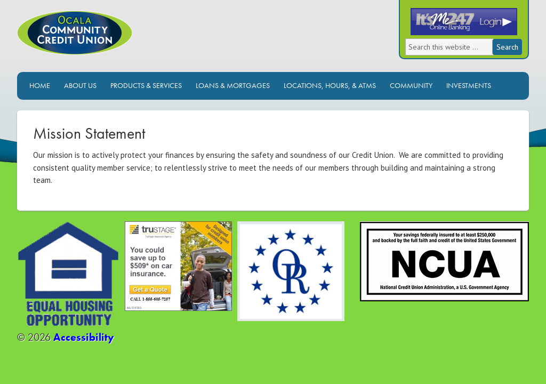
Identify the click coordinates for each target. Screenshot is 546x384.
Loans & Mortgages (233, 85)
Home (39, 85)
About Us (80, 85)
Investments (468, 85)
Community (411, 85)
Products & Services (146, 85)
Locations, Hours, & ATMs (330, 85)
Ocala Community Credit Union (110, 41)
